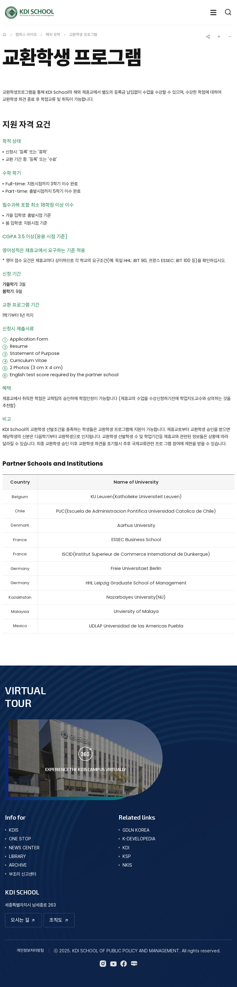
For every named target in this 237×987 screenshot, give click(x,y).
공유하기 (208, 36)
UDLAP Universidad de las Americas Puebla (136, 626)
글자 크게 (219, 36)
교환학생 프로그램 (83, 34)
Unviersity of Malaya (136, 611)
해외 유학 (53, 34)
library (17, 856)
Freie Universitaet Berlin (136, 568)
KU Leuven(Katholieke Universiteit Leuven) (136, 497)
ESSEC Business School (136, 540)
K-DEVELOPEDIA (139, 838)
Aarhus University (136, 525)
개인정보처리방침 (30, 950)
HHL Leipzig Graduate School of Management (136, 583)
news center (24, 847)
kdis (14, 830)
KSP (127, 856)
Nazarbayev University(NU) (136, 597)
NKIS (127, 865)
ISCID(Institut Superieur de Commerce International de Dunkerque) (136, 554)
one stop (20, 838)
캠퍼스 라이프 (26, 34)
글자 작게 (230, 36)
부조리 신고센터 (22, 874)
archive (18, 865)
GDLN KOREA (136, 830)
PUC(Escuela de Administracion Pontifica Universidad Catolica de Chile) (136, 511)
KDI (126, 847)
